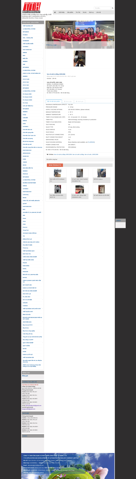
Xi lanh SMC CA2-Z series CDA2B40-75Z (80, 180)
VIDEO (118, 220)
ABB (24, 64)
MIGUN (24, 165)
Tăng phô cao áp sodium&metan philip (32, 336)
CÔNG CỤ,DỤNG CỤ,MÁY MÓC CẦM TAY (33, 281)
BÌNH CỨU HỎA (27, 314)
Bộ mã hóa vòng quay (28, 141)
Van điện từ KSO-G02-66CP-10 (56, 196)
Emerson (25, 227)
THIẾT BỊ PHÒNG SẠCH (33, 251)
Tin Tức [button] (78, 12)
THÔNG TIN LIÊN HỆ (30, 382)
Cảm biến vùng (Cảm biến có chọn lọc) (32, 147)
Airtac (24, 221)
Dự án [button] (84, 12)
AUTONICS (25, 46)
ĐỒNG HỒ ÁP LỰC (27, 239)
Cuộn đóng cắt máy (27, 333)
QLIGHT (25, 203)
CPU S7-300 (26, 82)
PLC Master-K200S (27, 100)
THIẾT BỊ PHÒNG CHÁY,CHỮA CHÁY (33, 308)
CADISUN (25, 305)
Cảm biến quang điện (28, 132)
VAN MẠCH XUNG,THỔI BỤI (29, 233)
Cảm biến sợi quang (28, 138)
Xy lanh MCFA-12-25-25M (101, 195)
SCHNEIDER (26, 40)
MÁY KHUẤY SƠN (27, 285)
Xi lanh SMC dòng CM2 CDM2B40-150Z (79, 196)
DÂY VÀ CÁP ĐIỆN (33, 299)
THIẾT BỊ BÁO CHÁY (28, 311)
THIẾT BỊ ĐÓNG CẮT (33, 26)
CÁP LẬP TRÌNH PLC (28, 105)
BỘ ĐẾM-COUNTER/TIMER (33, 182)
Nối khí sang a (98, 179)
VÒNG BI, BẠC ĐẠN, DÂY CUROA (31, 242)
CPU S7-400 (26, 85)
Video (25, 436)
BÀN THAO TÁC (27, 254)
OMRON (25, 52)
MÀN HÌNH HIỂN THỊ (33, 168)
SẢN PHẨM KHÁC (33, 322)
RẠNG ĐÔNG (26, 265)
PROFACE (25, 174)
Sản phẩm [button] (70, 12)
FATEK (24, 114)
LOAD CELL (33, 194)
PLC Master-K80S (27, 94)
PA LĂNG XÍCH (26, 296)
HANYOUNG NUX (27, 150)
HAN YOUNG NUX (27, 49)
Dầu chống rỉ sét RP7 (28, 339)
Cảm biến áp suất (27, 144)
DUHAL (24, 268)
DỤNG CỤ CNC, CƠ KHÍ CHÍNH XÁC (33, 73)
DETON (24, 348)
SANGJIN (25, 302)
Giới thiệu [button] (61, 12)
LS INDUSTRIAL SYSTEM (29, 29)
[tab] (54, 101)
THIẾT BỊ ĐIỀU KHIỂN (33, 43)
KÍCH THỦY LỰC (27, 293)
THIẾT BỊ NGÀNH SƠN (28, 357)
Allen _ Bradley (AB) (28, 37)
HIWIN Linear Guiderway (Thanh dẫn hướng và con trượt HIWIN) (32, 365)
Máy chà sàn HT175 (27, 325)
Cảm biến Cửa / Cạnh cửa (29, 135)
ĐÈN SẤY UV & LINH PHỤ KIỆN (30, 274)
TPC (24, 236)
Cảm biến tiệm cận (27, 129)
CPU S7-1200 (26, 79)
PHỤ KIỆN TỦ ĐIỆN (33, 245)
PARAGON (25, 271)
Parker (24, 218)
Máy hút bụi (26, 328)
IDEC (24, 55)
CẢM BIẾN (33, 117)
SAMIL (24, 159)
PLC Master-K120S (27, 97)
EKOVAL (25, 277)
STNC (24, 224)
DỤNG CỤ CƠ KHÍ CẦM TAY (29, 288)
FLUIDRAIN (91, 142)
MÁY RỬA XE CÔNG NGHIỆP (30, 291)
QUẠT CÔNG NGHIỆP (33, 342)
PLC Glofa (25, 103)
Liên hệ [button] (98, 12)
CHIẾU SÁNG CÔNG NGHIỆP (33, 256)
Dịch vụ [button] (91, 12)
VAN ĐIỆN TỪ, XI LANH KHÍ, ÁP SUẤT (33, 212)
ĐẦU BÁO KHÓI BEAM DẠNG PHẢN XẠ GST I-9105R (32, 318)
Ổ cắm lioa (25, 248)
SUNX (24, 123)
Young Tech (26, 230)
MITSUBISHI (26, 32)
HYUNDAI (25, 34)
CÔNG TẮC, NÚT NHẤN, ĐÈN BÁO (33, 200)
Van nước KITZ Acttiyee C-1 (57, 180)
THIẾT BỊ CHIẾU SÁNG (28, 259)
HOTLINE (26, 413)
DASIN (24, 351)
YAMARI (25, 162)
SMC (24, 215)
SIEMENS (25, 61)
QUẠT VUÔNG (26, 345)
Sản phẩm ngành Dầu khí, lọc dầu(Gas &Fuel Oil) (32, 361)
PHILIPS (25, 262)
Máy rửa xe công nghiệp (29, 331)
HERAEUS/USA (26, 153)
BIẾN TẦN (33, 58)
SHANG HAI (26, 156)
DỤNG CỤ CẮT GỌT (28, 354)
